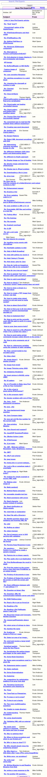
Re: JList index (9, 443)
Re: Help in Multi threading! (14, 251)
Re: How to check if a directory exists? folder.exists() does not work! (21, 283)
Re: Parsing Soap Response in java (17, 545)
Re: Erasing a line (10, 192)
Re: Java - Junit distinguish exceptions (11, 402)
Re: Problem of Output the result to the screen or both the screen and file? (16, 579)
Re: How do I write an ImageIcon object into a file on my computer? (16, 266)
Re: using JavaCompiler (13, 718)
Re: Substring (9, 676)
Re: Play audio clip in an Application (17, 559)
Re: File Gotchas (10, 218)
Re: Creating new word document (16, 127)
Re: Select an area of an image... (16, 637)
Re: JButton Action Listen (13, 436)
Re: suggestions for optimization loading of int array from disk (15, 680)
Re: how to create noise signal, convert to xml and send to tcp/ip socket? (15, 300)
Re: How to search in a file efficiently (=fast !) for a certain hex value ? (17, 330)
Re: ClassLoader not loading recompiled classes (14, 105)
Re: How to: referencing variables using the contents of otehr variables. (17, 346)
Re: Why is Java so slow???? (15, 742)
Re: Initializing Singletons (13, 372)
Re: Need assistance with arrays (16, 498)
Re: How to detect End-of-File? (15, 305)
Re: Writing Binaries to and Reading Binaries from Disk (17, 766)
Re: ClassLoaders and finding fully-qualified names (10, 111)
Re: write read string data (8, 761)
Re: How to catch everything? (15, 279)
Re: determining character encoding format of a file (10, 146)
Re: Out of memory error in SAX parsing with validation (15, 535)
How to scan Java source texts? (16, 326)
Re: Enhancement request (13, 188)
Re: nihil (7, 524)
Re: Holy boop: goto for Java (15, 261)
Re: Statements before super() (15, 665)
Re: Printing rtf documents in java (16, 574)
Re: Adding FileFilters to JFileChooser (12, 42)
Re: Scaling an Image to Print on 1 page (12, 633)
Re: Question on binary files (14, 590)
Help (33, 8)
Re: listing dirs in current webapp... (17, 463)
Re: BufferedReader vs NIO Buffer (16, 66)
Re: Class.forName (11, 94)
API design (8, 62)
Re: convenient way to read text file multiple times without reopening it (16, 122)
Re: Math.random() (11, 487)
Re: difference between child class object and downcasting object (16, 152)
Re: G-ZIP (7, 228)
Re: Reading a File (11, 606)
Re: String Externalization (13, 672)
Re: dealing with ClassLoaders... (9, 131)
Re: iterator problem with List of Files (18, 398)
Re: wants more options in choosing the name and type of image (13, 728)
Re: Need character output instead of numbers (13, 502)
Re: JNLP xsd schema (12, 456)
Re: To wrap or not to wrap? (14, 697)
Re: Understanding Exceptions (10, 713)
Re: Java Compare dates (13, 415)
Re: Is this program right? (13, 394)
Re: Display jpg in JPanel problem (16, 169)
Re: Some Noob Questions (14, 657)
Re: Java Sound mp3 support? (15, 429)
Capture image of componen (10, 70)
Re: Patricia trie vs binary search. (16, 555)
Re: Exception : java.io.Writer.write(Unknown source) (17, 201)
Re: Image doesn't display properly (10, 360)
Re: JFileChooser (10, 440)
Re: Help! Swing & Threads (14, 258)
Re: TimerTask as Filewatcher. (15, 693)
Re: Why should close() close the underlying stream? (16, 747)
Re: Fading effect (10, 214)
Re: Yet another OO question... (15, 774)
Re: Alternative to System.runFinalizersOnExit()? (14, 53)
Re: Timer (7, 690)
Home (42, 8)
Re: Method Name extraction (14, 491)
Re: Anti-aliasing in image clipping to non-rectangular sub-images (17, 58)
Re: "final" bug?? (10, 24)
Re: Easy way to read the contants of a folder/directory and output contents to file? (21, 183)
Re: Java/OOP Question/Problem (16, 433)
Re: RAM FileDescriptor (13, 599)
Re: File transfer (10, 221)
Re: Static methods (11, 669)
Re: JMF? (7, 452)
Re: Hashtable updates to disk (15, 248)
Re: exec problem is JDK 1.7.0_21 (16, 206)
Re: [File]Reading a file (12, 38)
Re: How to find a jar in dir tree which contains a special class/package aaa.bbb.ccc (17, 310)
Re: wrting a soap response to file (16, 770)
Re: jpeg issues (9, 459)
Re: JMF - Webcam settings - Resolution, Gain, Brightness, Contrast (17, 448)
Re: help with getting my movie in (16, 255)
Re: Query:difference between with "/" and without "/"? (16, 586)
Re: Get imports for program (14, 239)
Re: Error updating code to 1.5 (10, 196)
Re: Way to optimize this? (13, 734)
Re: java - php (9, 407)
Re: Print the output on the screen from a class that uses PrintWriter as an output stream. (17, 569)
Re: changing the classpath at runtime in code (14, 84)
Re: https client (9, 356)
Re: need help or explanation (15, 512)
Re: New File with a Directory (15, 515)
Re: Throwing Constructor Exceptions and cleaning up (13, 685)
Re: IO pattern (9, 380)
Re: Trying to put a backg (13, 700)
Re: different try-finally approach (16, 157)
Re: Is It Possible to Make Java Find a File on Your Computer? (17, 385)
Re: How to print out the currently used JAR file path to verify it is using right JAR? (17, 321)
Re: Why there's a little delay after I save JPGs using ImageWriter (20, 752)
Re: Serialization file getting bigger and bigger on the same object (16, 652)
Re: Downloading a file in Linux (15, 172)
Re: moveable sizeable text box (15, 494)
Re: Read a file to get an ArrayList (16, 602)
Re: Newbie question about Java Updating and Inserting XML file (15, 519)
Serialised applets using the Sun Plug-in (11, 647)
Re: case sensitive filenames (14, 74)
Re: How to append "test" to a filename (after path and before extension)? (19, 274)
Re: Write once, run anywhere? (15, 756)
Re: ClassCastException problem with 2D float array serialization (17, 99)
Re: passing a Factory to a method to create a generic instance (15, 550)
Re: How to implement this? (14, 316)
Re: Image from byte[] (12, 365)
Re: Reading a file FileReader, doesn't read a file (14, 610)
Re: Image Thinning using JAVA (16, 368)
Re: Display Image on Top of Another (17, 160)
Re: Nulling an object (12, 527)
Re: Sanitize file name (12, 629)
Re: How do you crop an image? (16, 270)
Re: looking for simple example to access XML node (16, 477)
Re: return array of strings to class (17, 625)
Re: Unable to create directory (15, 709)
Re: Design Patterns (11, 136)
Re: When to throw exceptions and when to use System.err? (16, 738)
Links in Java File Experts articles (16, 20)
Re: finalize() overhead (12, 225)
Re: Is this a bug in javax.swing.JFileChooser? (13, 390)
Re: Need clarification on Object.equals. (12, 507)
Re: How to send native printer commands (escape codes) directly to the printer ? (22, 336)
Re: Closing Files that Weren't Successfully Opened (14, 117)
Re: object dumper (11, 531)
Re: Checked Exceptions (8, 89)
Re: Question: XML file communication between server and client (19, 594)
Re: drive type (9, 176)
